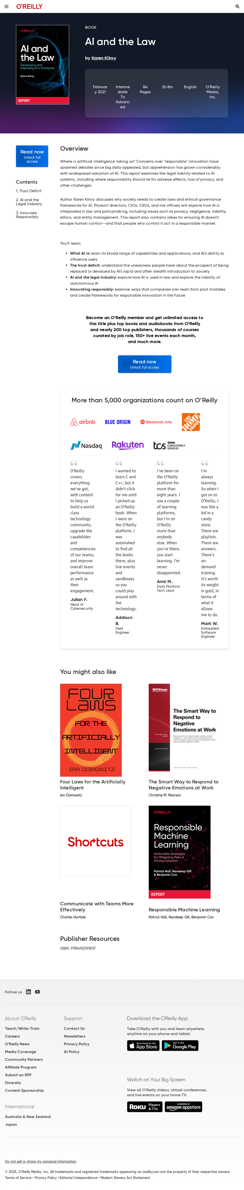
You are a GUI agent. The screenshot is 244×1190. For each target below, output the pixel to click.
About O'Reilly (20, 1018)
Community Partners (24, 1059)
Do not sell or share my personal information (40, 1161)
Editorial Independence (78, 1178)
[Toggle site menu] (6, 6)
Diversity (13, 1082)
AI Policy (71, 1051)
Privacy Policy (76, 1044)
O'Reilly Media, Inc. (213, 91)
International (19, 1107)
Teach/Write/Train (22, 1028)
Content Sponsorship (24, 1090)
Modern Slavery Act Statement (125, 1178)
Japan (11, 1124)
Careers (12, 1036)
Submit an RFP (18, 1075)
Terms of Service (18, 1178)
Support (73, 1018)
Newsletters (74, 1036)
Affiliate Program (21, 1067)
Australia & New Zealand (28, 1116)
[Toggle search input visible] (238, 6)
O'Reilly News (17, 1044)
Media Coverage (20, 1051)
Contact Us (74, 1028)
